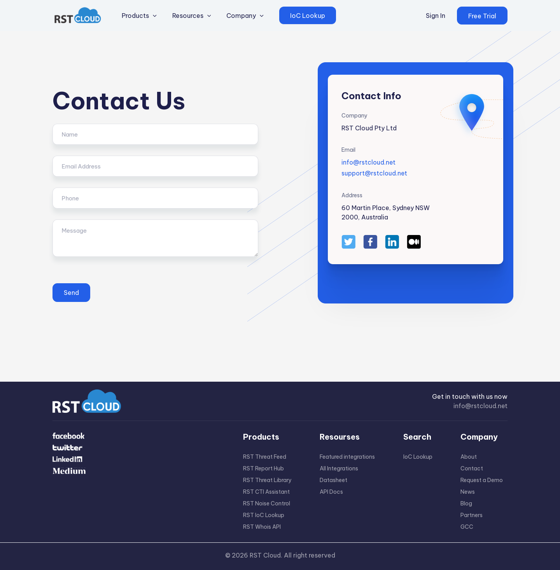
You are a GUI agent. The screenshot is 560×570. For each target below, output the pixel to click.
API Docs (331, 491)
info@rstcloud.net (369, 162)
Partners (471, 515)
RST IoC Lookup (263, 515)
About (468, 456)
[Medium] (136, 483)
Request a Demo (481, 480)
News (467, 491)
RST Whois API (262, 526)
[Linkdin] (136, 468)
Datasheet (333, 480)
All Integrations (339, 468)
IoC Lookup (417, 456)
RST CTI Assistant (266, 491)
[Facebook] (136, 436)
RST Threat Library (267, 480)
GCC (466, 526)
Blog (466, 503)
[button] (482, 16)
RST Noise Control (266, 503)
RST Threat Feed (264, 456)
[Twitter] (136, 452)
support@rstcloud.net (374, 173)
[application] (151, 15)
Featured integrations (347, 456)
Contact (471, 468)
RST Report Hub (263, 468)
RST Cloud (265, 555)
